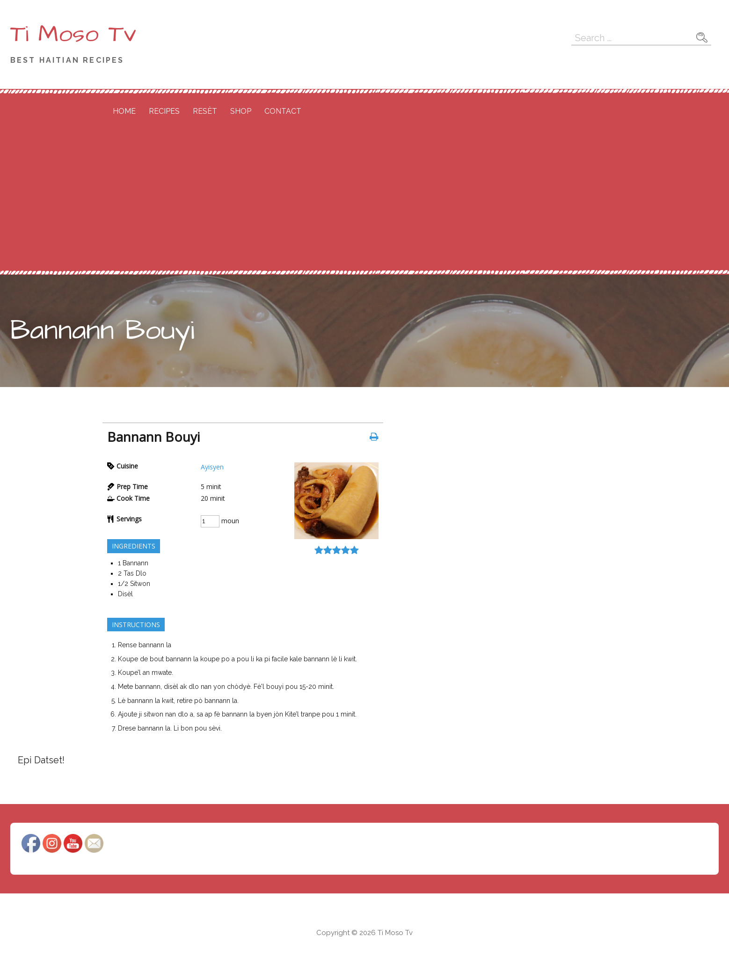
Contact (282, 111)
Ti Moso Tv (73, 34)
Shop (240, 111)
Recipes (164, 111)
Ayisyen (212, 466)
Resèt (205, 111)
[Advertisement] (364, 199)
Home (124, 111)
